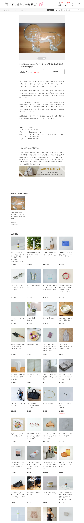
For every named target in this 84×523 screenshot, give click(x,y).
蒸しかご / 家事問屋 (48, 318)
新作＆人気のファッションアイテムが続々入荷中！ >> (17, 10)
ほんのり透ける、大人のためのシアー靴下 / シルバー (65, 436)
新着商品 (60, 5)
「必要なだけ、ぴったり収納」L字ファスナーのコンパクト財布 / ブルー (66, 255)
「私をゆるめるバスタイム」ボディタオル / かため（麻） (50, 377)
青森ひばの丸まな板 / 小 (33, 344)
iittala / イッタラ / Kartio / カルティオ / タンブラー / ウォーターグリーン (50, 287)
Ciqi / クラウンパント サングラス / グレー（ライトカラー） (18, 287)
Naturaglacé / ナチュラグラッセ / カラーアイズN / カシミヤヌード (17, 464)
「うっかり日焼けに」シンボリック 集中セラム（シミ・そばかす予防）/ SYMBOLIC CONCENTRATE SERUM (18, 257)
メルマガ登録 (54, 71)
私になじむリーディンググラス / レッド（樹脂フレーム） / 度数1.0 (34, 436)
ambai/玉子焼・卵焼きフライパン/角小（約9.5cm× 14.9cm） (18, 346)
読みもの (66, 5)
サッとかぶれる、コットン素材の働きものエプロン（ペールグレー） (65, 346)
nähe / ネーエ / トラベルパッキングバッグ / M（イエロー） (66, 464)
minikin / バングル (48, 403)
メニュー (79, 5)
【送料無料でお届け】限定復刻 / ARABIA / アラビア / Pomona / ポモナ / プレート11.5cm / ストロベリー (66, 290)
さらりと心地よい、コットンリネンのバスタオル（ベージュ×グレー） (65, 377)
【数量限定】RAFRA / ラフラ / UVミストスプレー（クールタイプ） (34, 255)
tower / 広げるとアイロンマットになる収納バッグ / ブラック (34, 405)
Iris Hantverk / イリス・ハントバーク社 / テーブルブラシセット (49, 436)
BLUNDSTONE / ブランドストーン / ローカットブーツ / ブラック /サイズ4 (18, 495)
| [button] (40, 58)
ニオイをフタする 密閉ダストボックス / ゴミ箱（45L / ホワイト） (18, 377)
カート (73, 5)
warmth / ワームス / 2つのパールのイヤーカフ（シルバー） (65, 405)
